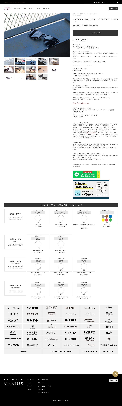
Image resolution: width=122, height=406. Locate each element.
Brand (24, 8)
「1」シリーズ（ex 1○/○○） (92, 13)
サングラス (80, 15)
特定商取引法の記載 (43, 379)
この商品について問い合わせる (108, 164)
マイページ (109, 2)
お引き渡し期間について (44, 386)
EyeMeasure (46, 8)
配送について (41, 383)
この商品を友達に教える (95, 164)
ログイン (103, 2)
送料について (41, 389)
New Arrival (17, 8)
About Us (31, 8)
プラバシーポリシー (43, 392)
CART (115, 2)
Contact (38, 8)
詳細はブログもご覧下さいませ (81, 103)
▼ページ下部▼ (91, 132)
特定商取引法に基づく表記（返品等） (81, 164)
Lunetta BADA (81, 13)
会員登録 (98, 2)
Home (74, 13)
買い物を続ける (76, 166)
